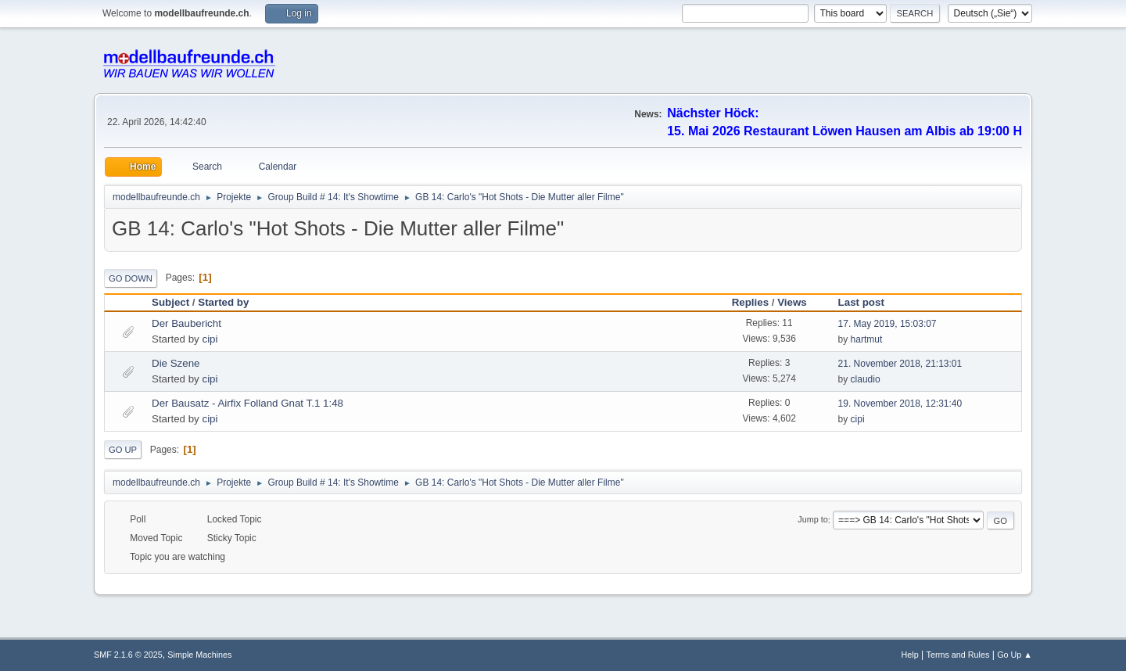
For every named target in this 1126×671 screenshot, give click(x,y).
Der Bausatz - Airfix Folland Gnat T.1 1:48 (247, 403)
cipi (209, 339)
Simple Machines (199, 654)
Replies (750, 302)
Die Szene (176, 363)
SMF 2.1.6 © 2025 (128, 654)
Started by (223, 302)
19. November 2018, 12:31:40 (900, 403)
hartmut (867, 339)
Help (910, 654)
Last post (868, 302)
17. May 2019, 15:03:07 (887, 323)
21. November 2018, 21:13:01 (900, 363)
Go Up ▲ (1014, 654)
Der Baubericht (186, 323)
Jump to (812, 520)
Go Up (123, 449)
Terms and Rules (958, 654)
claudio (865, 379)
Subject (170, 302)
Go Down (130, 278)
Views (792, 302)
